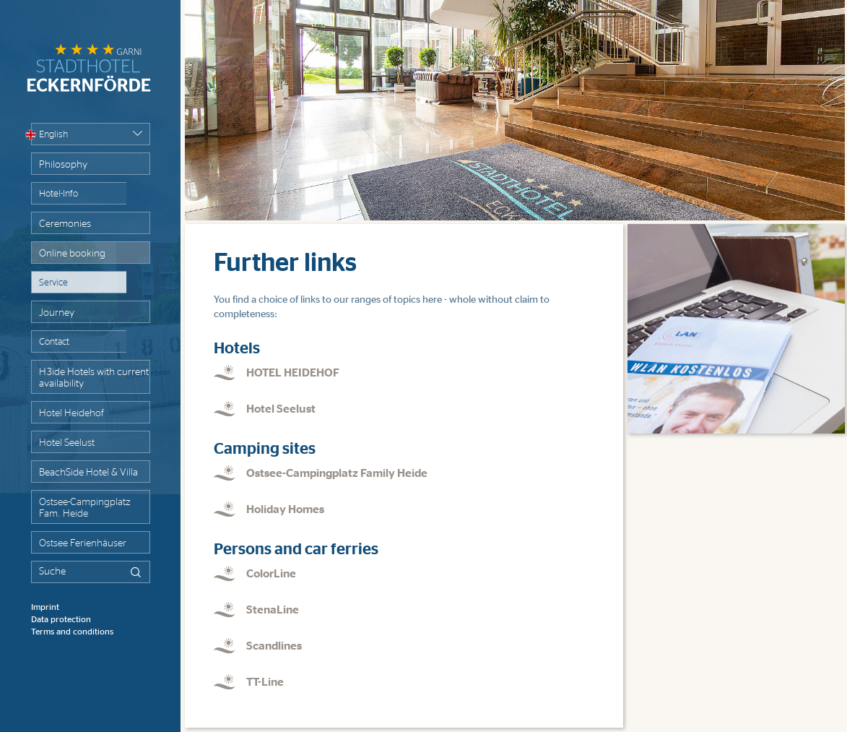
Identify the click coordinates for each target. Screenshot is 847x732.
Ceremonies (65, 224)
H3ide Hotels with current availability (94, 378)
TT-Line (265, 682)
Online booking (72, 254)
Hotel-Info (58, 194)
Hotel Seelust (67, 443)
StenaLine (272, 610)
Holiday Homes (285, 509)
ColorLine (271, 574)
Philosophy (63, 165)
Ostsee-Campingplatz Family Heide (336, 473)
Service (53, 283)
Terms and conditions (72, 631)
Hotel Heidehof (71, 413)
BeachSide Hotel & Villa (88, 473)
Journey (56, 313)
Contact (54, 342)
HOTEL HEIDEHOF (292, 373)
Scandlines (274, 646)
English (49, 134)
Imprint (45, 607)
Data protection (61, 619)
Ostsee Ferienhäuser (82, 543)
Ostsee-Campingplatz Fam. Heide (84, 508)
